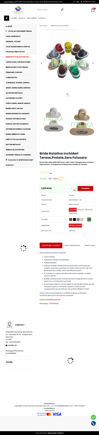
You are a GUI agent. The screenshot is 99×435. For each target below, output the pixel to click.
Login (77, 2)
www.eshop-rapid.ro (56, 433)
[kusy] (68, 188)
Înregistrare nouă (89, 2)
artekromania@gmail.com (50, 299)
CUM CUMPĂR (31, 18)
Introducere (43, 26)
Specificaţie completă (51, 245)
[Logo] (18, 10)
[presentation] (42, 63)
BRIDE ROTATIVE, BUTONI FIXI (60, 26)
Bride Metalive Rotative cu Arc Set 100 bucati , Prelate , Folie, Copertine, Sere (18, 211)
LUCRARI (14, 18)
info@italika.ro (49, 408)
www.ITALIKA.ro (9, 2)
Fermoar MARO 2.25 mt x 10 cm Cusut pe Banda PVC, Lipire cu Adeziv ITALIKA (81, 378)
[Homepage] (6, 18)
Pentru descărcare (72, 245)
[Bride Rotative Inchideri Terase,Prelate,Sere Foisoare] (67, 62)
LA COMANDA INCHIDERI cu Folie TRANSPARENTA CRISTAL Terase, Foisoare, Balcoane (25, 265)
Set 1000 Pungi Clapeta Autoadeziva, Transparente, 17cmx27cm (52, 379)
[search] (62, 9)
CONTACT (42, 18)
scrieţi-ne (12, 345)
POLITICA (21, 18)
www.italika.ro (49, 403)
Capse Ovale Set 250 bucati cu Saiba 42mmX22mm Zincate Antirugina (25, 304)
